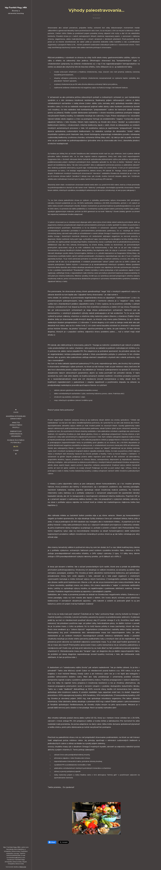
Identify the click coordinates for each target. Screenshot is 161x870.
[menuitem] (16, 412)
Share (52, 842)
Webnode (22, 867)
